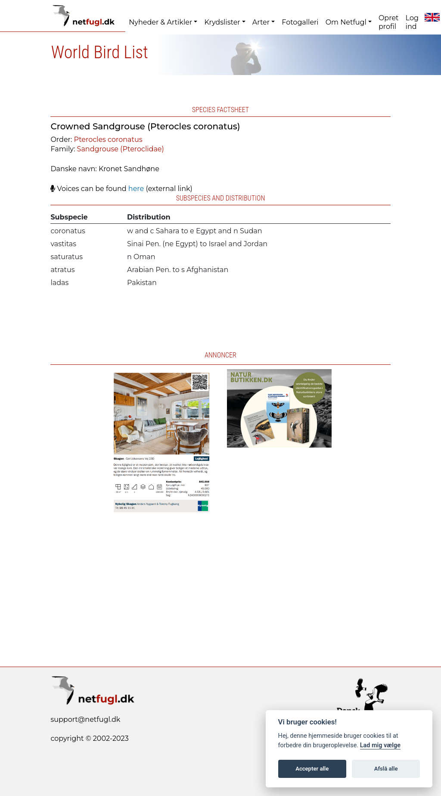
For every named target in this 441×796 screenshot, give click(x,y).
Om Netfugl (346, 22)
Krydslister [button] (222, 22)
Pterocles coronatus (108, 139)
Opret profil (389, 22)
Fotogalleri (300, 22)
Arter (261, 22)
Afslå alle (386, 768)
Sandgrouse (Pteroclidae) (120, 149)
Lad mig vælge (380, 745)
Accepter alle (312, 768)
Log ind (412, 22)
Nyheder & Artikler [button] (160, 22)
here (136, 189)
